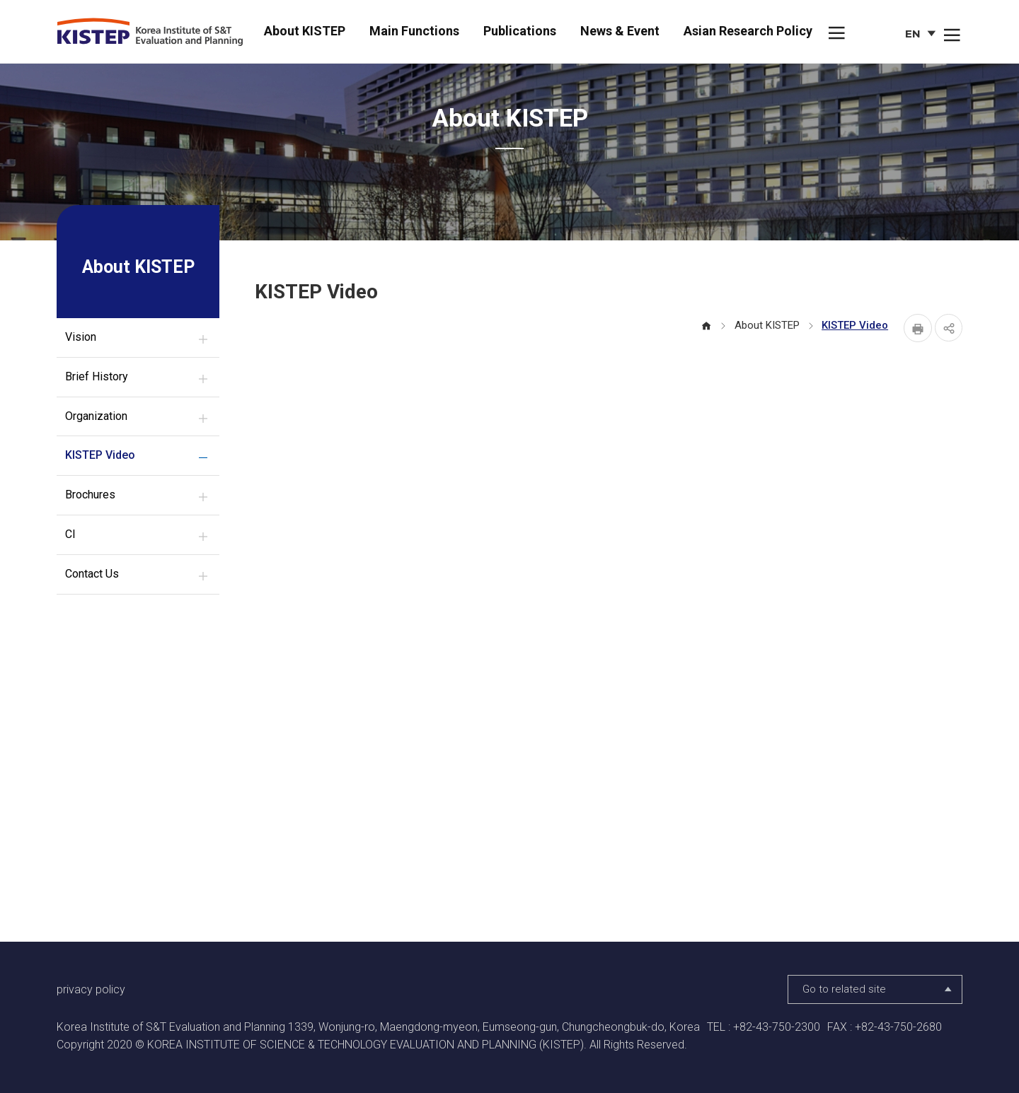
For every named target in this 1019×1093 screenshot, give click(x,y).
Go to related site (878, 990)
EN (921, 36)
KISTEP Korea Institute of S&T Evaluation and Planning (155, 32)
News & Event (620, 30)
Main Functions (414, 30)
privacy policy (91, 989)
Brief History (96, 376)
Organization (96, 416)
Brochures (90, 494)
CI (70, 534)
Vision (80, 337)
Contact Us (92, 573)
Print (917, 328)
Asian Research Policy (748, 30)
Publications (519, 30)
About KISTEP (304, 30)
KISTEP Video (100, 455)
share (948, 328)
